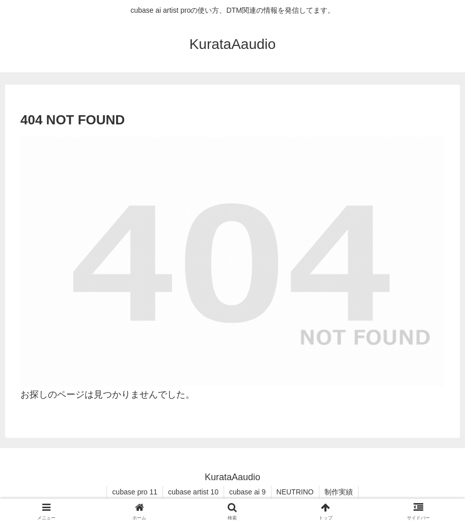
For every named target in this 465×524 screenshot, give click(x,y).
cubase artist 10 (193, 492)
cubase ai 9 (247, 492)
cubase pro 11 (134, 492)
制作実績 (338, 492)
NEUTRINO (295, 492)
